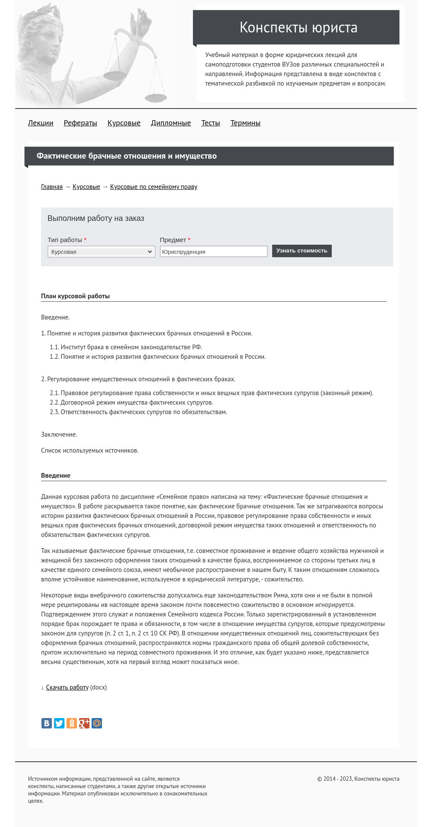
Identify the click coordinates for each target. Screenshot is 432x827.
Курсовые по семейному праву (153, 186)
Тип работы (67, 239)
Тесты (210, 123)
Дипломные (171, 123)
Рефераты (80, 123)
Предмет (175, 239)
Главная (52, 186)
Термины (246, 123)
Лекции (41, 123)
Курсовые (124, 123)
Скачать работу (67, 687)
